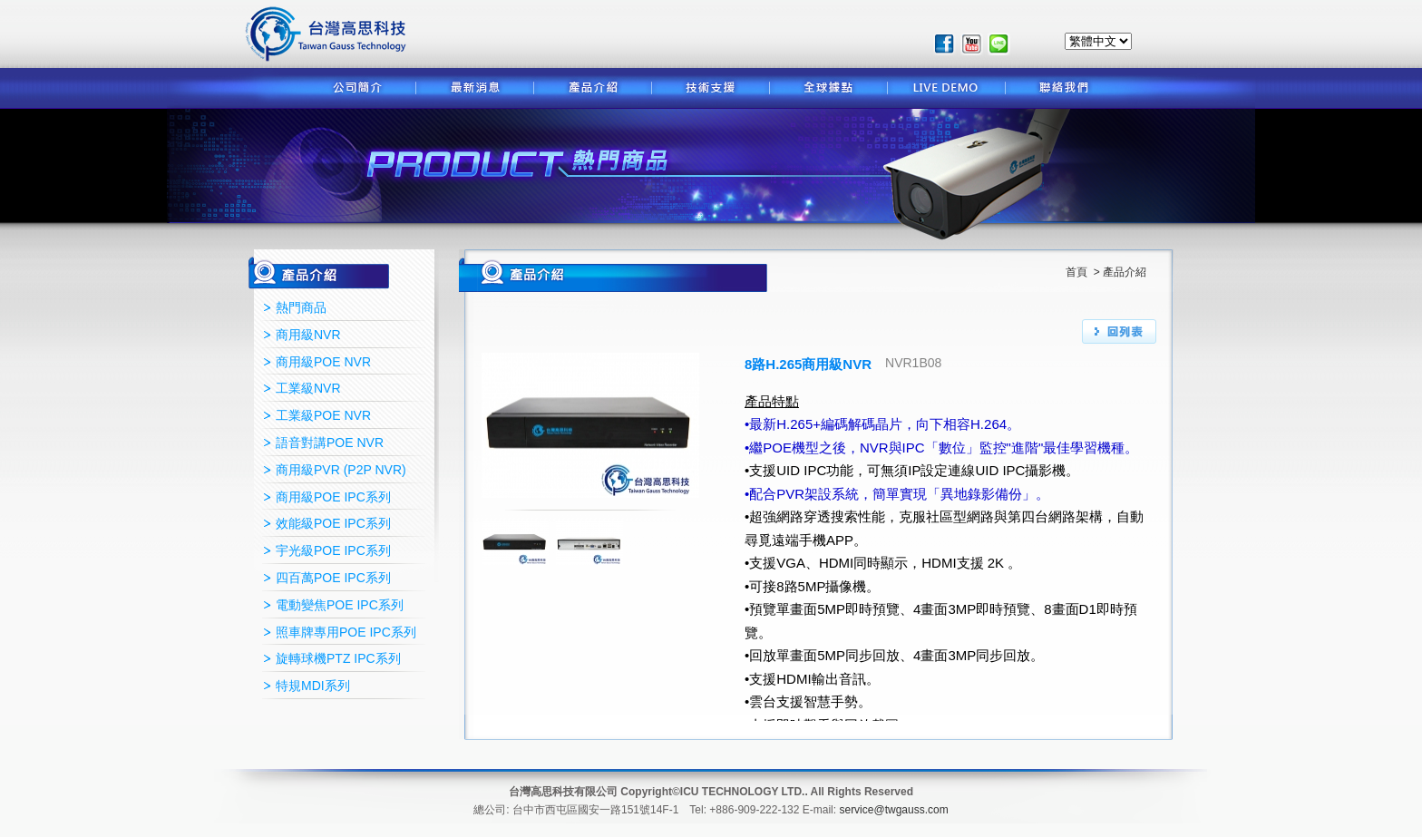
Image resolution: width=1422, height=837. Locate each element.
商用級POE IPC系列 (333, 497)
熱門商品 (301, 307)
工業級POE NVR (323, 415)
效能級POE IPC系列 (333, 523)
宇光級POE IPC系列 (333, 550)
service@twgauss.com (893, 809)
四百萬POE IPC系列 (333, 577)
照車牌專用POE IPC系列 (346, 632)
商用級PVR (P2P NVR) (341, 469)
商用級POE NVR (323, 362)
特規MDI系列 (313, 685)
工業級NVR (308, 388)
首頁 (1078, 272)
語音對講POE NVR (330, 442)
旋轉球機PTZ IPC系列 (338, 658)
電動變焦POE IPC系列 (340, 605)
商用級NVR (308, 334)
